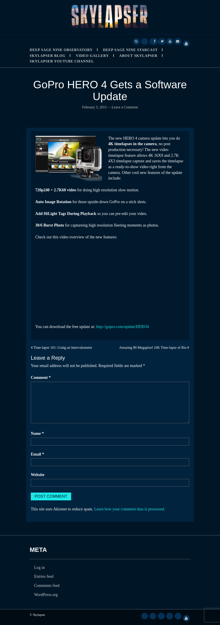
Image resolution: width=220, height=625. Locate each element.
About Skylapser (138, 56)
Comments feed (46, 585)
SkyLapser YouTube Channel (62, 61)
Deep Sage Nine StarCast (130, 50)
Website (37, 474)
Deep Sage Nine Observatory (61, 50)
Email (37, 454)
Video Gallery (92, 56)
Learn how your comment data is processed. (129, 509)
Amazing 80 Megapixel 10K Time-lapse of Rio (153, 347)
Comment (41, 377)
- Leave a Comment (124, 107)
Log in (39, 567)
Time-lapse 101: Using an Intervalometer (62, 347)
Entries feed (43, 576)
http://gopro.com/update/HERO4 (122, 326)
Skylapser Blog (47, 56)
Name (37, 433)
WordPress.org (46, 594)
